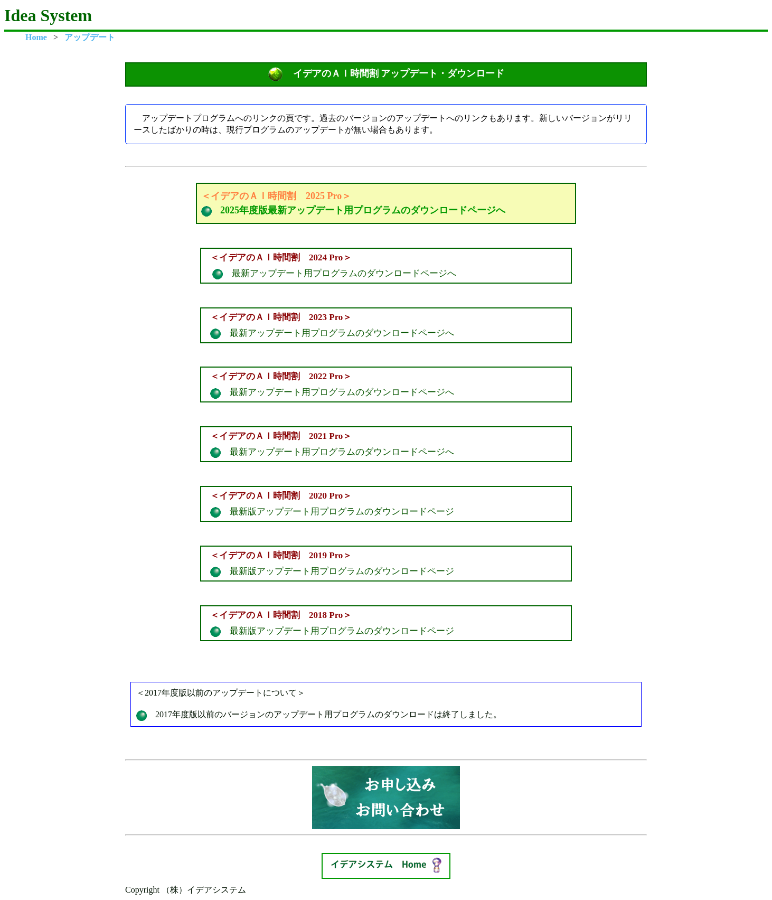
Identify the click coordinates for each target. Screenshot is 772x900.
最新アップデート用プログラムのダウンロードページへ (386, 264)
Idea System (48, 15)
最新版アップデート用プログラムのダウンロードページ (386, 503)
